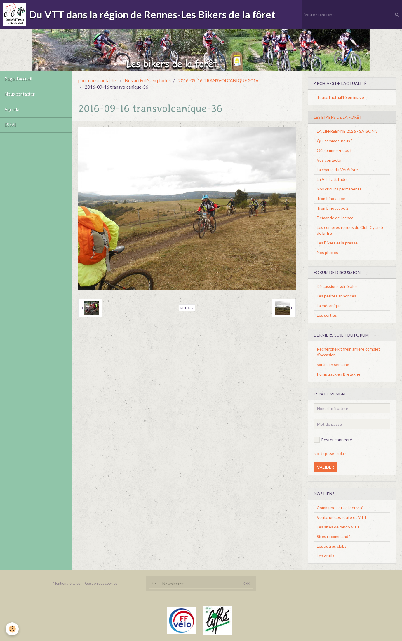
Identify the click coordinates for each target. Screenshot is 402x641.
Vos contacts (329, 159)
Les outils (325, 555)
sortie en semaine (333, 364)
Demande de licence (335, 217)
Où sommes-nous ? (334, 150)
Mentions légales (66, 583)
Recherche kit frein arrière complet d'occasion (348, 351)
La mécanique (329, 305)
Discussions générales (337, 286)
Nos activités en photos (148, 80)
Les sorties (327, 315)
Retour (187, 308)
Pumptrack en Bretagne (338, 374)
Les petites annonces (336, 295)
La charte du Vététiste (337, 169)
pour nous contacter (97, 80)
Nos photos (327, 252)
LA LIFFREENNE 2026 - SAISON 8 (347, 131)
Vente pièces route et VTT (342, 517)
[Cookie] (12, 628)
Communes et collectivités (341, 507)
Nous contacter (19, 94)
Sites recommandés (335, 536)
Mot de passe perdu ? (330, 454)
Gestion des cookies (101, 583)
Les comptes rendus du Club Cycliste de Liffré (350, 230)
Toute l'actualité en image (340, 97)
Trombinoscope (331, 198)
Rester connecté (333, 440)
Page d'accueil (18, 79)
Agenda (11, 110)
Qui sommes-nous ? (335, 140)
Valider (325, 467)
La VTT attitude (332, 179)
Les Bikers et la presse (337, 242)
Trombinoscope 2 (333, 208)
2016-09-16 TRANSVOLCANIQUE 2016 (218, 80)
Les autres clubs (332, 546)
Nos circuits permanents (339, 188)
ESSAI (10, 125)
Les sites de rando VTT (338, 526)
